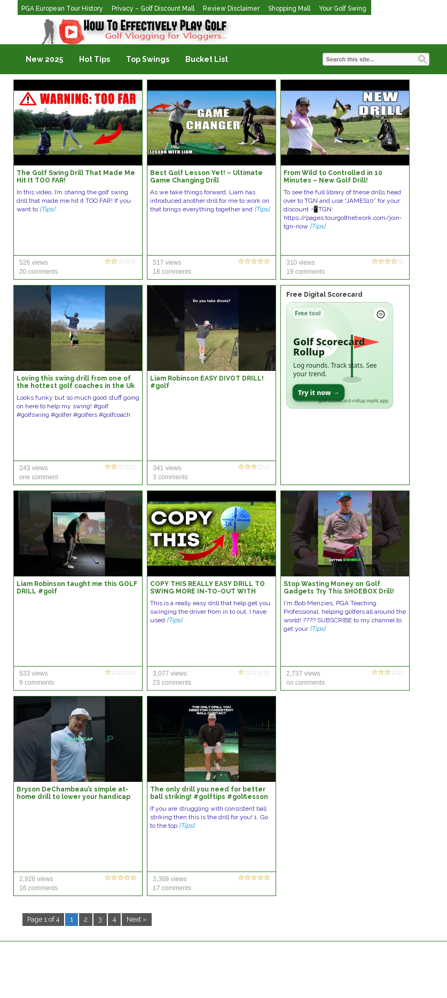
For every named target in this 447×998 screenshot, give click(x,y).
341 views (167, 468)
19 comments (305, 271)
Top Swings (147, 59)
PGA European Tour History (62, 8)
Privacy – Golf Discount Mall (153, 8)
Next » (137, 919)
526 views (33, 262)
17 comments (172, 888)
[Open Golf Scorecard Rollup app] (339, 355)
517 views (167, 262)
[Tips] (47, 209)
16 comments (38, 888)
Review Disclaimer (231, 8)
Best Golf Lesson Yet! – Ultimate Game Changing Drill (206, 176)
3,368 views (169, 879)
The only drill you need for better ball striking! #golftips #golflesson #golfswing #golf (209, 797)
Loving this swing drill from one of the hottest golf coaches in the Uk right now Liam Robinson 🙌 (76, 386)
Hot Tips (94, 59)
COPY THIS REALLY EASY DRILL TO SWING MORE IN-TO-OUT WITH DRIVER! (207, 591)
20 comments (38, 271)
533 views (33, 673)
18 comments (172, 271)
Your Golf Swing (342, 8)
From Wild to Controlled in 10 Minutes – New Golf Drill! (333, 176)
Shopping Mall (289, 8)
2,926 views (36, 879)
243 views (33, 468)
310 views (300, 262)
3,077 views (169, 673)
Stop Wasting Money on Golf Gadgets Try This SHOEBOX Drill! (339, 587)
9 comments (36, 682)
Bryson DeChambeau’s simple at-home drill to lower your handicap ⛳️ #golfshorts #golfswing (73, 797)
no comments (305, 682)
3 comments (170, 477)
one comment (38, 477)
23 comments (172, 682)
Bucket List (206, 59)
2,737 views (303, 673)
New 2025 (44, 59)
